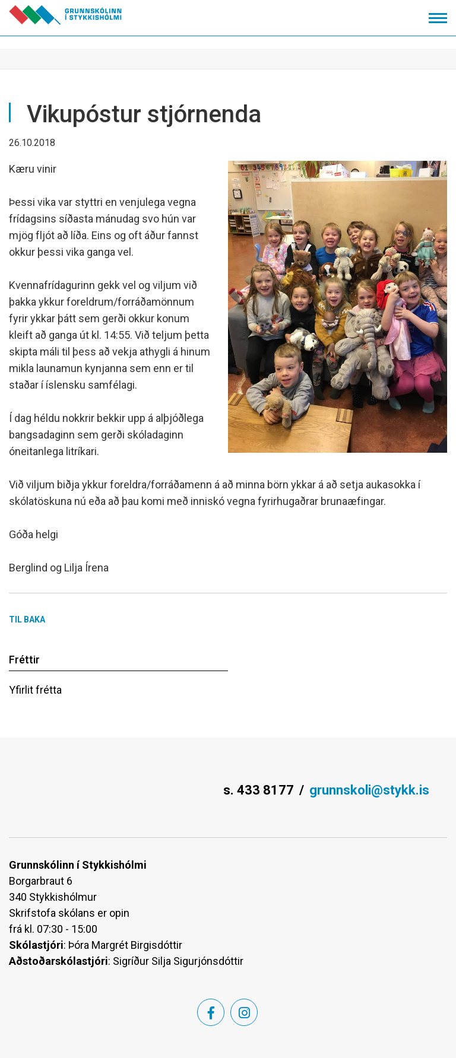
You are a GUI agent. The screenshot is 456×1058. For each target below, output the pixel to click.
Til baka (27, 619)
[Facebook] (210, 1012)
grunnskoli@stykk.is (369, 790)
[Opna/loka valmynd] (438, 18)
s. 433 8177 (258, 790)
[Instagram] (244, 1012)
